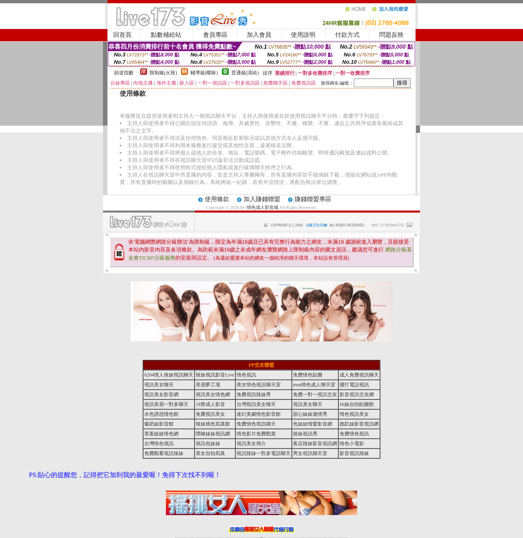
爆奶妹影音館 (159, 424)
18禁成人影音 (210, 404)
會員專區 (215, 34)
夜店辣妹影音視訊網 (315, 443)
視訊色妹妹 (208, 443)
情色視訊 (246, 375)
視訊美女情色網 (213, 394)
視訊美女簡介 (251, 443)
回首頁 (122, 34)
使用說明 (303, 34)
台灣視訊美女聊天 (256, 404)
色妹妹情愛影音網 (312, 424)
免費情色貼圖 (307, 375)
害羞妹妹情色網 (161, 434)
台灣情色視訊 (159, 443)
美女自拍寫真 (210, 453)
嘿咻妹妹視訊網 (213, 434)
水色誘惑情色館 (161, 414)
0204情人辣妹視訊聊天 (168, 375)
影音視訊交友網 (357, 394)
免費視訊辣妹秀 (254, 394)
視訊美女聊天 (159, 385)
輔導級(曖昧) (204, 73)
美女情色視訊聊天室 (259, 385)
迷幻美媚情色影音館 (259, 414)
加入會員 (259, 34)
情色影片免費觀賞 (256, 434)
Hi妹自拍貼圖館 (357, 404)
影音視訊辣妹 (354, 453)
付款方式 (347, 34)
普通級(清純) (245, 73)
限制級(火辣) (163, 73)
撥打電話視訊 (354, 385)
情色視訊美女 (354, 414)
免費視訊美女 (210, 414)
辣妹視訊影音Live (215, 375)
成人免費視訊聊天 (359, 375)
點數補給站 (166, 34)
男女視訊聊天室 (310, 453)
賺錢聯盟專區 (313, 199)
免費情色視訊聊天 (256, 424)
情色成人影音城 (262, 207)
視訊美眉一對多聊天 (166, 404)
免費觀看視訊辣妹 (163, 453)
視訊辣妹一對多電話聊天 (264, 453)
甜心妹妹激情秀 (310, 414)
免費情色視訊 (354, 434)
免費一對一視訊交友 (315, 394)
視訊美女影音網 (161, 394)
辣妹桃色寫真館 (213, 424)
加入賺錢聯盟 (262, 199)
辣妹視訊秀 (305, 434)
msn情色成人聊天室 (314, 385)
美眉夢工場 (208, 385)
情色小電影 (352, 443)
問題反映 (391, 34)
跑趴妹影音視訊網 (359, 424)
